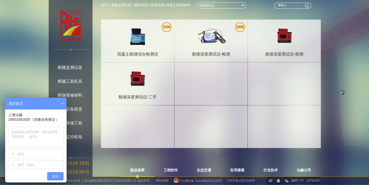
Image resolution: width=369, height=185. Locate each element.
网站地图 (162, 180)
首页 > (106, 5)
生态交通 (204, 170)
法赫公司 (304, 170)
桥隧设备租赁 (70, 109)
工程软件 (170, 170)
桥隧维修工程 (70, 123)
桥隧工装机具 (70, 81)
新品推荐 (137, 170)
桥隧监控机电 (70, 137)
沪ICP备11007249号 (241, 180)
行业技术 (270, 170)
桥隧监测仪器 (70, 67)
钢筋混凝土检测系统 (149, 5)
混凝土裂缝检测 (178, 5)
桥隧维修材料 (70, 95)
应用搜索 (237, 170)
